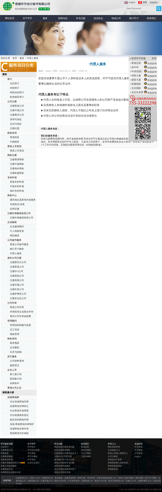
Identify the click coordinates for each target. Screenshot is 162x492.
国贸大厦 (135, 80)
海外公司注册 (14, 258)
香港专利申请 (17, 182)
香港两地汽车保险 (19, 433)
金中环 (133, 67)
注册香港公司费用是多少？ (66, 453)
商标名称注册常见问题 (64, 447)
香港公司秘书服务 (19, 244)
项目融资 (14, 235)
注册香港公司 (17, 106)
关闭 (152, 58)
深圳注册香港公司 (116, 481)
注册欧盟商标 (17, 173)
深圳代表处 (16, 119)
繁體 (145, 2)
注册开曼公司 (17, 285)
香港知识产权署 (115, 459)
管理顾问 (12, 321)
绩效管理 (14, 334)
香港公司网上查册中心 (118, 453)
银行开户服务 (17, 249)
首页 (14, 58)
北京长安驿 (136, 92)
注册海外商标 (17, 168)
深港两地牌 (13, 397)
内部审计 (14, 88)
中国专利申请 (17, 186)
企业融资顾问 (17, 226)
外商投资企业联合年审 (21, 312)
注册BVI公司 (16, 271)
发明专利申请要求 (62, 466)
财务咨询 (12, 338)
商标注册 (12, 155)
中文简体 (139, 447)
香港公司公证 (14, 388)
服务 (22, 58)
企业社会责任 (33, 463)
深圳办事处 (86, 450)
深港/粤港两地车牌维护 (22, 424)
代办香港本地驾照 (19, 410)
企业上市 (12, 370)
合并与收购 (16, 352)
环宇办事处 (32, 456)
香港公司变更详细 (62, 472)
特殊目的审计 (17, 92)
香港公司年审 (17, 307)
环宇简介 (31, 447)
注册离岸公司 (17, 115)
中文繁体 (139, 450)
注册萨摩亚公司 (18, 294)
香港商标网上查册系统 (118, 463)
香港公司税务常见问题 (64, 463)
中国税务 (14, 142)
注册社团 (14, 128)
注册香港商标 (17, 159)
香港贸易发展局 (115, 466)
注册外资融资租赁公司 (19, 213)
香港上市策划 (14, 146)
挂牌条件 (14, 383)
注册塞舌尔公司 (18, 262)
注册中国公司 (17, 110)
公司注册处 (113, 456)
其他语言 (154, 2)
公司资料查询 (17, 361)
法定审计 (14, 83)
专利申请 (12, 177)
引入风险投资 (17, 231)
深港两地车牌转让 (19, 406)
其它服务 (12, 356)
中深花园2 (135, 71)
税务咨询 (12, 133)
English (132, 2)
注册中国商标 (17, 164)
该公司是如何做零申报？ (65, 469)
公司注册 (12, 101)
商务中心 (12, 195)
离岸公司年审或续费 (20, 316)
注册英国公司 (17, 276)
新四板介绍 (16, 379)
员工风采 (31, 453)
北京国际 (135, 88)
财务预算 (14, 343)
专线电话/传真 (17, 204)
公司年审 (12, 303)
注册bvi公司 (34, 478)
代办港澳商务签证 (19, 415)
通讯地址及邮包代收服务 (23, 200)
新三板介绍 (16, 374)
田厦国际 (135, 84)
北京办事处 (86, 453)
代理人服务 (16, 253)
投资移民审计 (17, 97)
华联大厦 (135, 75)
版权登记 (14, 365)
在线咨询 (150, 63)
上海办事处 (86, 456)
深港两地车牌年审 (19, 428)
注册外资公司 (17, 289)
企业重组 (14, 347)
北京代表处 (16, 124)
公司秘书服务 (14, 240)
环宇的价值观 (33, 450)
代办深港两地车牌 (19, 401)
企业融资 (12, 222)
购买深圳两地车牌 (19, 419)
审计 (9, 79)
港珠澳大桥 (8, 392)
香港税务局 (113, 469)
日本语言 (139, 453)
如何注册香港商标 (62, 450)
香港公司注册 (100, 481)
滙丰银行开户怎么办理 (64, 459)
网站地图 (139, 478)
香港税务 (14, 137)
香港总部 (85, 447)
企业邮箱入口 (114, 450)
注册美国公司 (17, 280)
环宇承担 (31, 459)
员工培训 (14, 329)
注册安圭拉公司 (18, 298)
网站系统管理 (114, 447)
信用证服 (14, 209)
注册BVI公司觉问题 (63, 456)
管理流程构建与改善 (20, 325)
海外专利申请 (17, 191)
